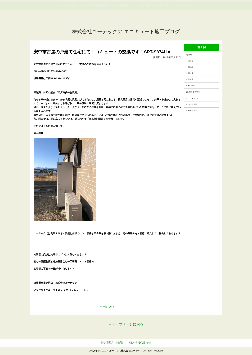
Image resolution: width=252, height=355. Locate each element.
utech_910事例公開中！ (66, 10)
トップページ (67, 21)
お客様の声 (146, 21)
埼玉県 (190, 61)
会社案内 (165, 21)
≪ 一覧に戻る (107, 306)
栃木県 (190, 73)
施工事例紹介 (125, 21)
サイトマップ (185, 21)
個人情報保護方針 (140, 342)
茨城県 (190, 79)
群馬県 (190, 67)
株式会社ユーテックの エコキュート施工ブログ (126, 31)
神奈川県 (191, 85)
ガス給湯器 (192, 104)
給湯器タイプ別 (193, 92)
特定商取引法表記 (112, 342)
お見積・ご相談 (237, 8)
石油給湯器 (192, 110)
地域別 (189, 54)
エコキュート (193, 98)
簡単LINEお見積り (214, 8)
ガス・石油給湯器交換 (96, 21)
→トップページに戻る (126, 324)
